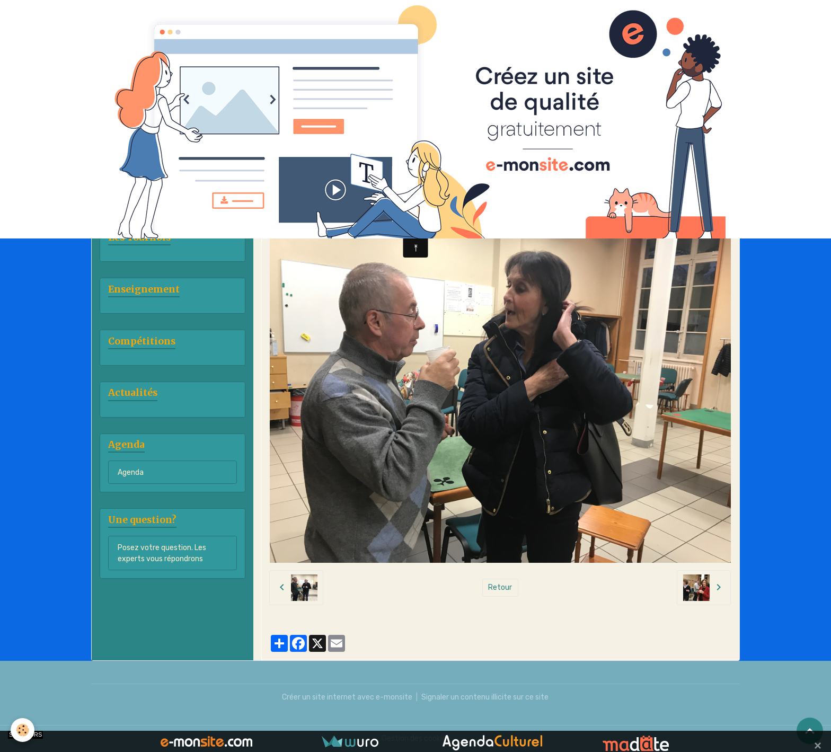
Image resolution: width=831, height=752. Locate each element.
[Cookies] (22, 730)
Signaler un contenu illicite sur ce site (485, 697)
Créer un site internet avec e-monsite (347, 697)
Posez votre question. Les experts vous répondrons (162, 553)
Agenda (131, 472)
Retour (500, 587)
